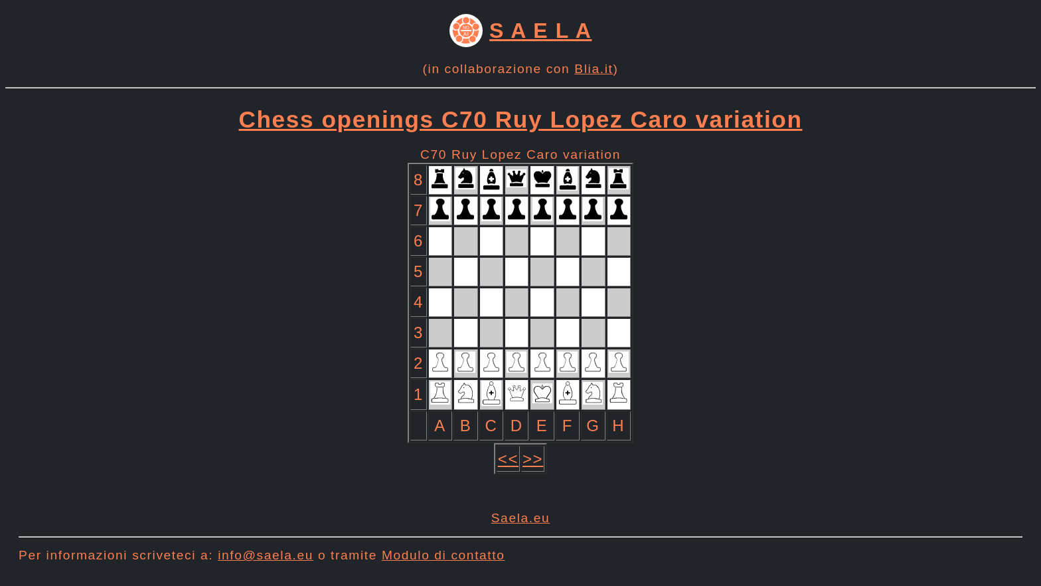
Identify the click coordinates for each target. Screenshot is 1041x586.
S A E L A (540, 31)
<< (508, 459)
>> (532, 459)
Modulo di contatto (443, 555)
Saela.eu (520, 518)
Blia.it (593, 69)
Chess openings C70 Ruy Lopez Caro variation (521, 119)
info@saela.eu (265, 555)
